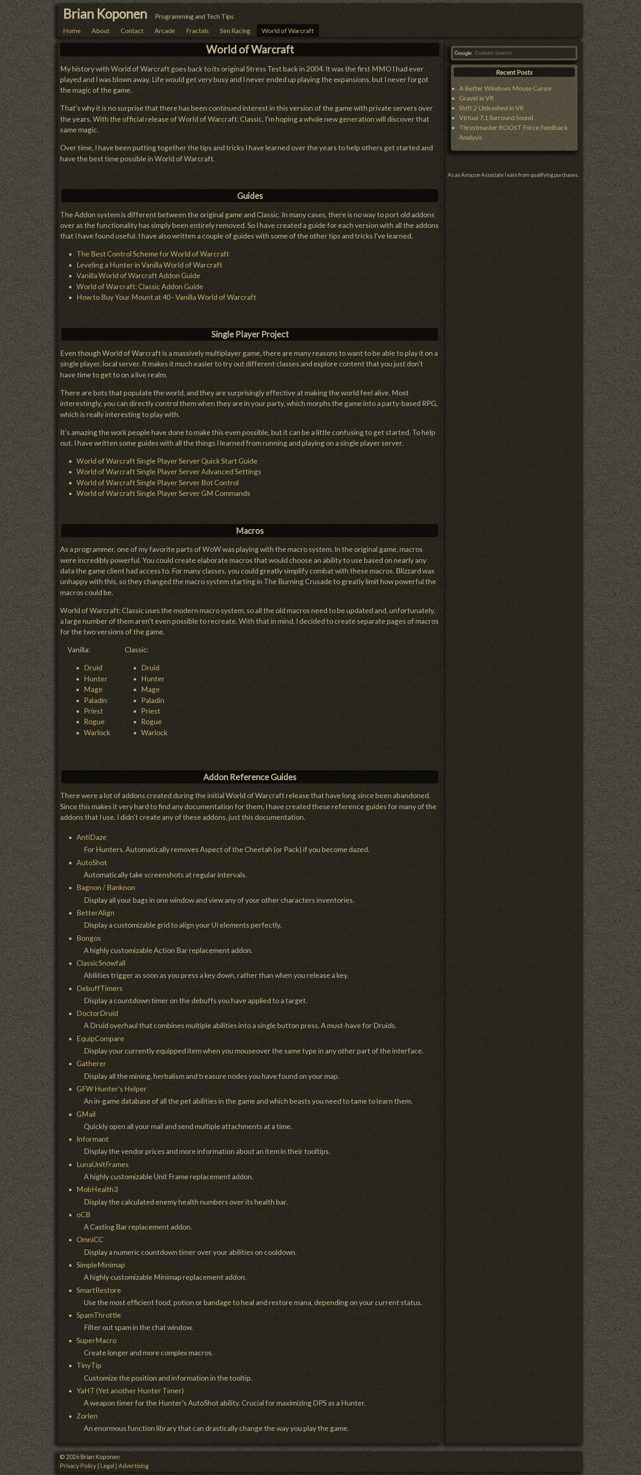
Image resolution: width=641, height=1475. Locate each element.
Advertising (134, 1465)
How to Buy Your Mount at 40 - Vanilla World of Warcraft (166, 297)
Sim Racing (235, 30)
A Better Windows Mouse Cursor (505, 88)
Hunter (96, 678)
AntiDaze (91, 837)
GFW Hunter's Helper (111, 1088)
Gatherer (91, 1063)
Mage (93, 689)
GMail (86, 1114)
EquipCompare (100, 1038)
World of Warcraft (288, 30)
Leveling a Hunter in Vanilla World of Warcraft (149, 265)
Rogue (94, 721)
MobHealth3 (97, 1189)
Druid (93, 667)
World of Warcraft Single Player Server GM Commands (163, 493)
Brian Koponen (105, 14)
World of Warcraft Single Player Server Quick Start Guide (167, 461)
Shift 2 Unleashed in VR (491, 108)
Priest (93, 711)
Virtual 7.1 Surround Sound (496, 117)
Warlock (97, 732)
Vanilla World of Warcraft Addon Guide (138, 275)
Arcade (165, 30)
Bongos (88, 938)
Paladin (95, 700)
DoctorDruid (97, 1013)
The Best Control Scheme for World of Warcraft (152, 254)
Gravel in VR (476, 98)
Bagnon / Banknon (105, 887)
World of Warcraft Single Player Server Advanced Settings (168, 471)
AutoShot (91, 862)
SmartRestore (98, 1290)
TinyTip (88, 1365)
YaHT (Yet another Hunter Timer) (130, 1390)
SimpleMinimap (100, 1265)
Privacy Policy (78, 1465)
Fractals (197, 30)
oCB (83, 1214)
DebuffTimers (99, 988)
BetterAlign (95, 912)
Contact (132, 30)
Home (72, 30)
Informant (92, 1139)
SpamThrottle (98, 1315)
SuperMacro (96, 1340)
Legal (107, 1465)
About (101, 30)
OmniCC (89, 1239)
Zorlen (87, 1416)
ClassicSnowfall (101, 963)
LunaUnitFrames (102, 1164)
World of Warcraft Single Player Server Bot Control (157, 482)
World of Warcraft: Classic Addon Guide (139, 286)
